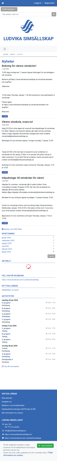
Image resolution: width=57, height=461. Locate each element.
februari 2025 (7, 249)
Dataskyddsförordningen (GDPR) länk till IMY (19, 409)
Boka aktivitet (7, 398)
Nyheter (12, 54)
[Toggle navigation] (5, 49)
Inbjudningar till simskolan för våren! (23, 177)
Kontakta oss (7, 402)
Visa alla (51, 256)
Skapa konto (49, 3)
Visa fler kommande (10, 366)
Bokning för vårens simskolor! (19, 65)
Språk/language (8, 9)
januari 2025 (6, 252)
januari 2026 (6, 238)
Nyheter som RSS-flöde (12, 229)
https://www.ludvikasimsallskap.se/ (18, 434)
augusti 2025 (7, 243)
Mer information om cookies (12, 413)
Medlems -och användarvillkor (13, 405)
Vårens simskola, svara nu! (17, 121)
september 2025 (8, 240)
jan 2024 (19, 54)
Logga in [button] (38, 3)
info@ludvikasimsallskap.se (15, 431)
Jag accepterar (45, 446)
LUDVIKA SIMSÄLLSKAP (28, 38)
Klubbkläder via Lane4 (10, 290)
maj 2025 (5, 246)
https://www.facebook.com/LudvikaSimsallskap (20, 280)
